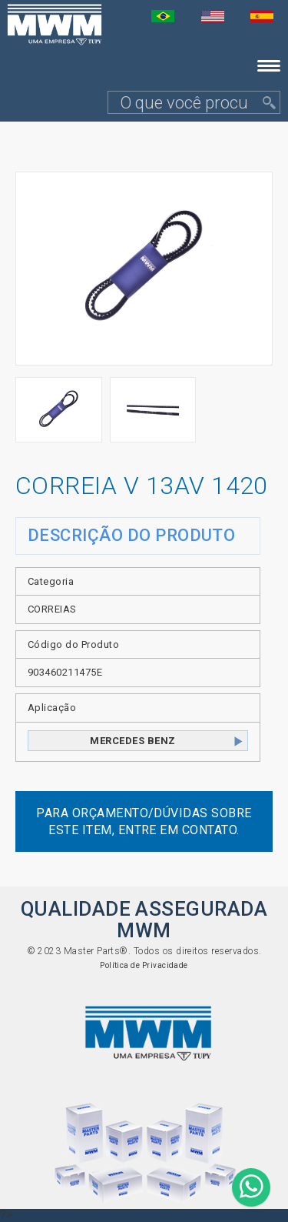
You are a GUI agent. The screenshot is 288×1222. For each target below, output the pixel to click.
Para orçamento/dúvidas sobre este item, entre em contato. (143, 821)
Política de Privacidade (144, 965)
